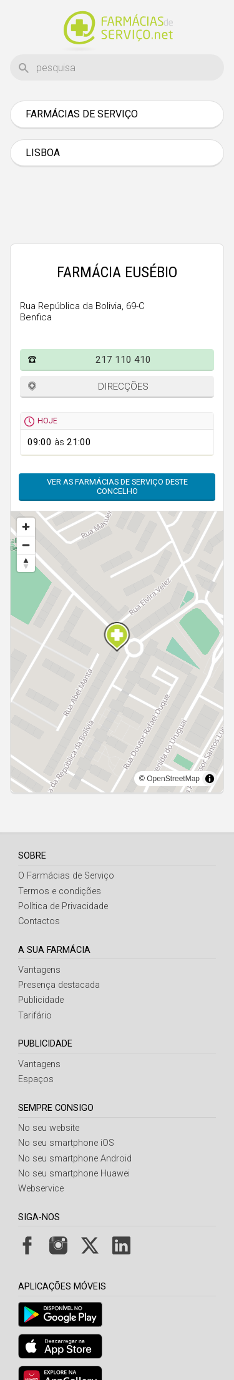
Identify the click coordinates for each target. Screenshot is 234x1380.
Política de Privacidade (63, 906)
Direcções (123, 386)
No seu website (48, 1128)
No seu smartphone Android (75, 1158)
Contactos (39, 921)
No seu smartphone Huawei (74, 1173)
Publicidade (41, 1000)
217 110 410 (123, 359)
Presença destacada (59, 985)
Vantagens (39, 970)
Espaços (36, 1079)
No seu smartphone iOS (66, 1143)
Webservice (41, 1188)
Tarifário (35, 1015)
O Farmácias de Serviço (66, 875)
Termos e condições (59, 891)
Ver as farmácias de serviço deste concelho (117, 486)
